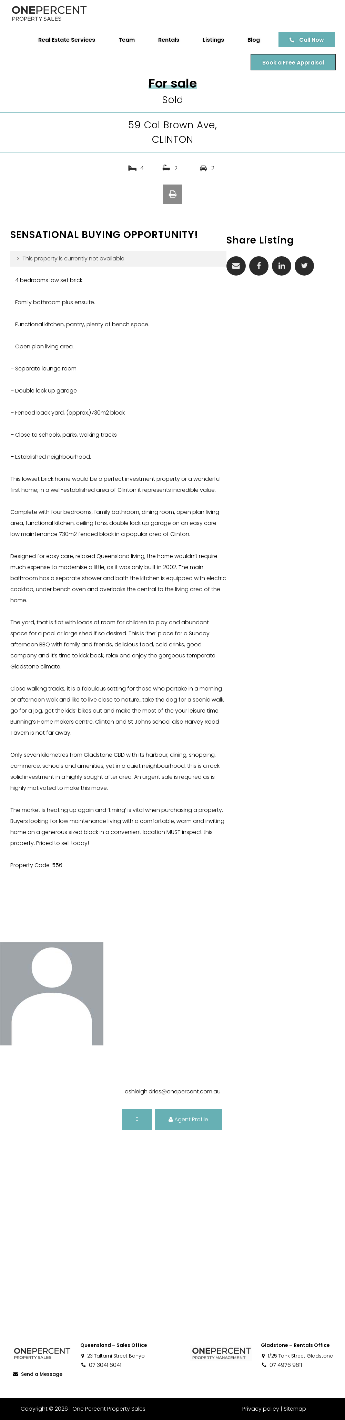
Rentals (167, 40)
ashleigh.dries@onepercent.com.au (173, 1091)
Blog (252, 40)
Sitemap (295, 1409)
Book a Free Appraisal (292, 63)
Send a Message (37, 1374)
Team (126, 40)
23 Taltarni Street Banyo (112, 1355)
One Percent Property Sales (108, 1409)
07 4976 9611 (281, 1365)
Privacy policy (260, 1409)
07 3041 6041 (100, 1365)
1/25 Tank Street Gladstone (297, 1355)
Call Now (310, 40)
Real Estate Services (65, 40)
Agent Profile (188, 1119)
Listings (212, 40)
